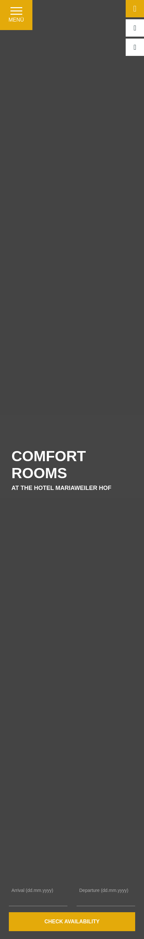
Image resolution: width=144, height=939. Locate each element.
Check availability (72, 921)
